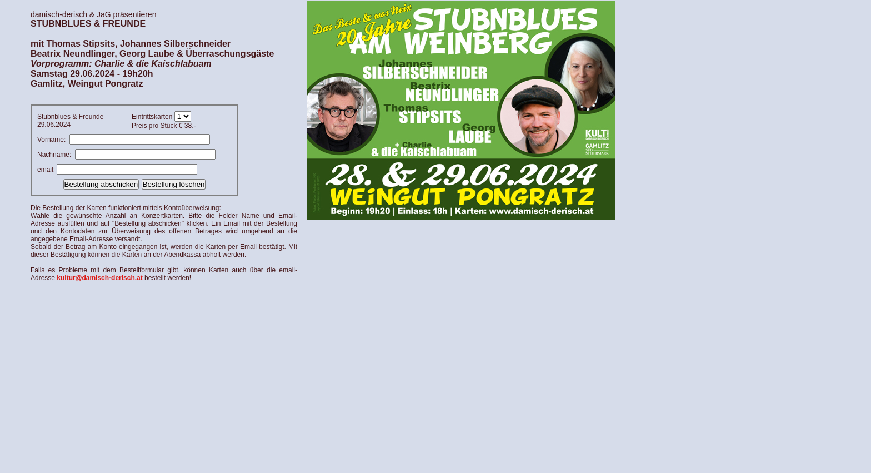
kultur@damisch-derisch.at (99, 278)
